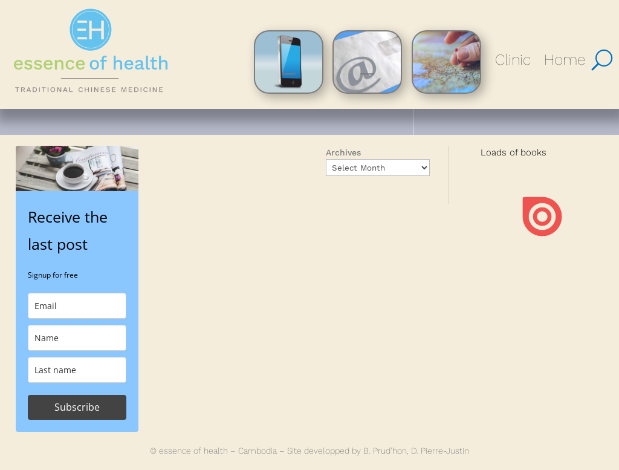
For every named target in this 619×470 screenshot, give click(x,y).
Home (564, 59)
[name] (77, 338)
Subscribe (77, 407)
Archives (343, 152)
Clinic (513, 59)
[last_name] (77, 370)
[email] (77, 306)
